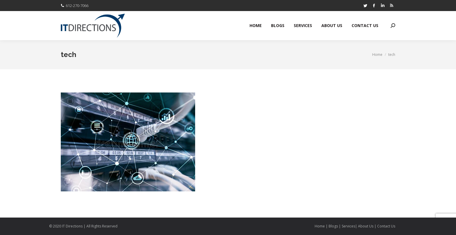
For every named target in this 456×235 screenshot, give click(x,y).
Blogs (333, 226)
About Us (365, 226)
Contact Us (386, 226)
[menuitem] (255, 25)
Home (320, 226)
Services (348, 226)
